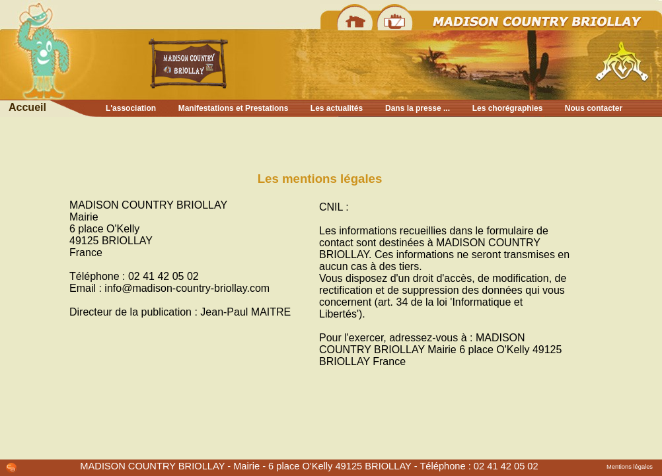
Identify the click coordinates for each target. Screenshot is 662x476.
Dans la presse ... (417, 108)
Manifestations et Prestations (233, 108)
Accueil (27, 107)
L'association (131, 108)
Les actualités (337, 108)
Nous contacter (593, 108)
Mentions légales (630, 466)
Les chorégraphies (507, 108)
